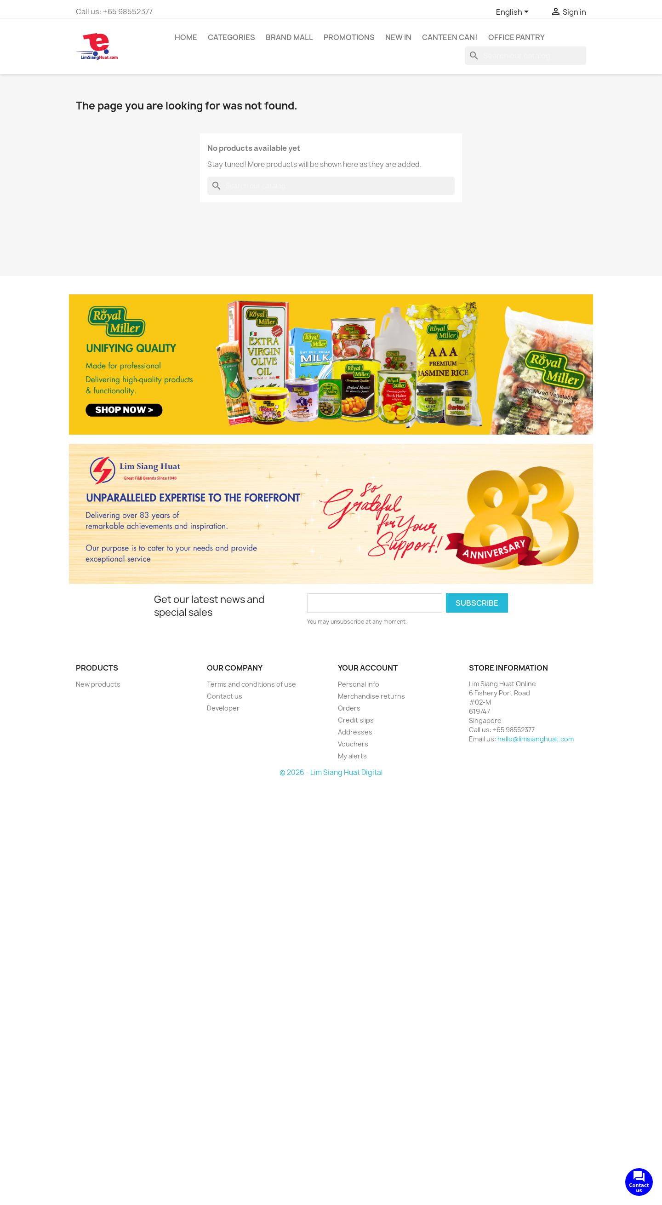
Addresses (355, 732)
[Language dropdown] (514, 12)
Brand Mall (289, 37)
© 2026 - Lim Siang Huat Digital (331, 772)
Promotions (349, 37)
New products (98, 684)
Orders (349, 708)
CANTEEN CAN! (450, 37)
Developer (223, 708)
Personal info (358, 684)
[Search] (525, 55)
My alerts (352, 756)
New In (398, 37)
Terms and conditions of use (251, 684)
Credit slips (356, 720)
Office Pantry (516, 37)
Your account (368, 668)
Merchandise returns (371, 696)
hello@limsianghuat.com (535, 738)
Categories (231, 37)
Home (186, 37)
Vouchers (353, 744)
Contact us (224, 696)
